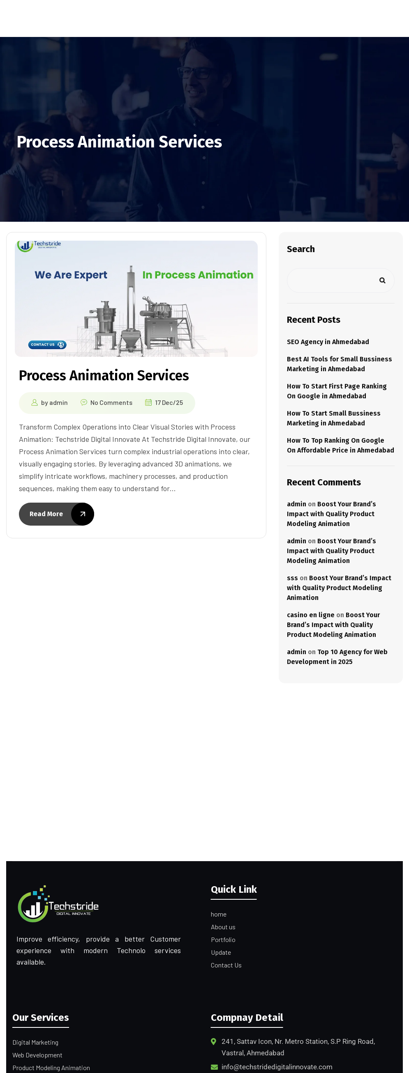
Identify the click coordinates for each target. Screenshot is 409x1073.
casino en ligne (311, 615)
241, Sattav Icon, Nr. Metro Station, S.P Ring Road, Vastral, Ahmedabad (298, 1047)
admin (58, 402)
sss (292, 578)
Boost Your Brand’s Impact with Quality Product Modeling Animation (331, 514)
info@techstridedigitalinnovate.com (277, 1067)
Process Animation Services (104, 375)
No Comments (111, 402)
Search (301, 249)
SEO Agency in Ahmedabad (328, 342)
